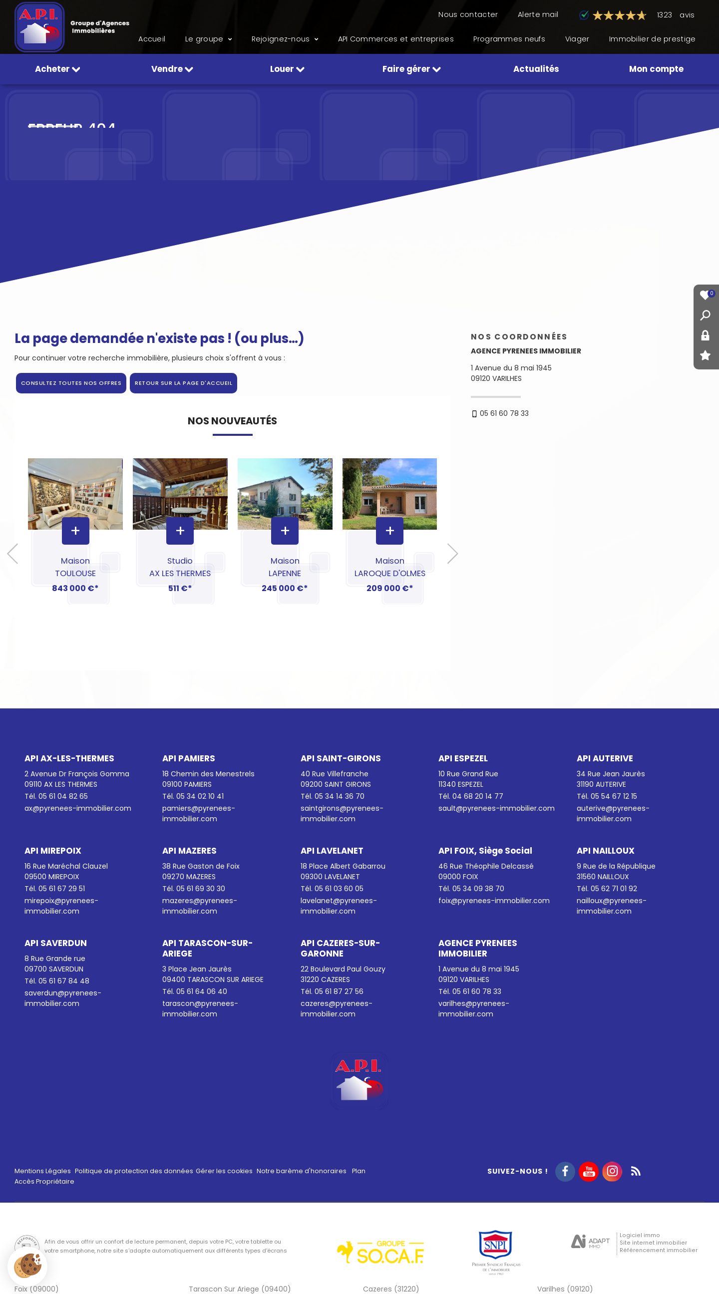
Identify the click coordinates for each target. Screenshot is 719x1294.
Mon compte (656, 69)
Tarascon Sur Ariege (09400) (240, 1289)
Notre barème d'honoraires (302, 1171)
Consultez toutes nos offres (71, 383)
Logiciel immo (640, 1235)
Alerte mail (538, 14)
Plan (358, 1171)
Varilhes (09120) (565, 1289)
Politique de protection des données (134, 1171)
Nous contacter (468, 14)
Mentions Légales (42, 1171)
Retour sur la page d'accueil (183, 383)
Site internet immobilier (653, 1243)
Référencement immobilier (659, 1250)
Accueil (151, 39)
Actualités (536, 69)
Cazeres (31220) (391, 1289)
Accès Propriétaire (44, 1181)
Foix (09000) (36, 1289)
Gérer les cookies (224, 1171)
